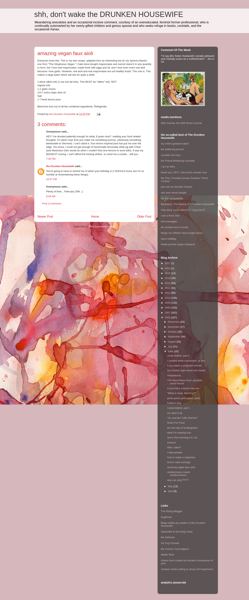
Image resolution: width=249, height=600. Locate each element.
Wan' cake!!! (174, 447)
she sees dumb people (173, 192)
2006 (168, 317)
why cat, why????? (178, 480)
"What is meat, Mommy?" (181, 393)
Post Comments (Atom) (102, 226)
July (170, 346)
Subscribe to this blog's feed (176, 531)
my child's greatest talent (175, 143)
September (174, 336)
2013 (168, 283)
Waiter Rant (167, 554)
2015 (168, 273)
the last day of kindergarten (182, 427)
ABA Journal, (168, 123)
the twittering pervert (172, 149)
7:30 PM (50, 158)
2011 (168, 292)
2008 (168, 307)
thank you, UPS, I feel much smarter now (184, 172)
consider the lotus (171, 155)
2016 (168, 268)
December (174, 321)
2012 (168, 287)
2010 (168, 297)
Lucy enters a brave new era (183, 388)
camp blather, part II (178, 355)
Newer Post (45, 216)
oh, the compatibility (172, 198)
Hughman (166, 517)
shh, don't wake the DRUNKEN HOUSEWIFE (108, 14)
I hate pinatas (174, 452)
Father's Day (174, 403)
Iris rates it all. (175, 413)
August (172, 341)
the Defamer (168, 537)
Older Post (144, 216)
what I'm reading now (179, 432)
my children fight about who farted (186, 370)
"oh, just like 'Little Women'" (182, 417)
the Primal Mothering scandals (178, 160)
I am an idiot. (168, 166)
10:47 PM (51, 179)
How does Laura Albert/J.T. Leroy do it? (183, 209)
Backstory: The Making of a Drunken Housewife (187, 204)
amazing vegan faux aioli (181, 467)
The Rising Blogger (171, 511)
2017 (168, 263)
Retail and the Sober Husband (178, 244)
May (170, 486)
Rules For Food (176, 422)
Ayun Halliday (168, 238)
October (173, 331)
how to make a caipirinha (181, 457)
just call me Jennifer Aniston (176, 186)
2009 (168, 302)
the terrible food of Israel (174, 227)
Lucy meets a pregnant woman (184, 365)
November (174, 326)
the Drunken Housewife (60, 166)
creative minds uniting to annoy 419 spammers (187, 569)
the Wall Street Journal (189, 123)
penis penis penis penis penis (183, 398)
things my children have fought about (181, 232)
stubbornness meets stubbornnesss (178, 474)
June (171, 351)
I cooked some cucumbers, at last (186, 360)
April (171, 491)
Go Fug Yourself (170, 543)
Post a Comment (51, 203)
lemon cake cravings (178, 462)
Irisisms (171, 442)
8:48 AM (50, 196)
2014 (168, 278)
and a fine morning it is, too (182, 437)
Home (95, 216)
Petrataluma (174, 375)
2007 (168, 312)
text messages (169, 221)
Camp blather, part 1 (178, 407)
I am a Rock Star (170, 215)
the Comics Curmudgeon (175, 548)
